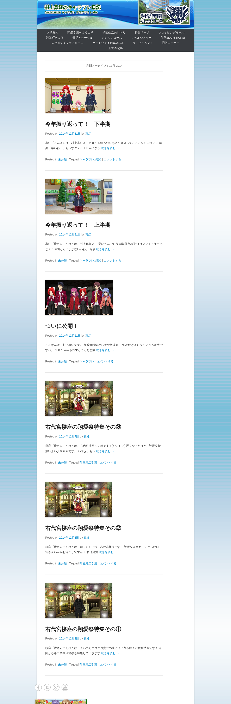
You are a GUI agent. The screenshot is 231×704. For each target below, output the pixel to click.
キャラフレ (87, 159)
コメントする (112, 159)
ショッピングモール (171, 32)
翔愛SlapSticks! (173, 37)
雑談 (98, 159)
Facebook (38, 687)
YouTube (65, 687)
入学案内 (52, 32)
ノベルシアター (141, 37)
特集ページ (142, 32)
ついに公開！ (61, 326)
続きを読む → (110, 148)
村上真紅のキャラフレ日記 (73, 7)
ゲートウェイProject (108, 42)
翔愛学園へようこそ (80, 32)
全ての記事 (115, 48)
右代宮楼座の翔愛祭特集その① (83, 629)
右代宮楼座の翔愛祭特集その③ (83, 427)
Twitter (47, 687)
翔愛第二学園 (88, 462)
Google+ (56, 687)
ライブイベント (143, 42)
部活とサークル (83, 37)
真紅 (88, 133)
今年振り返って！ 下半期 (77, 124)
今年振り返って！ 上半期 (77, 225)
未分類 (62, 159)
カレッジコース (112, 37)
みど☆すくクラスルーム (67, 42)
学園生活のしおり (114, 32)
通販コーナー (170, 42)
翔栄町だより (54, 37)
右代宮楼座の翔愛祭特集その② (83, 528)
